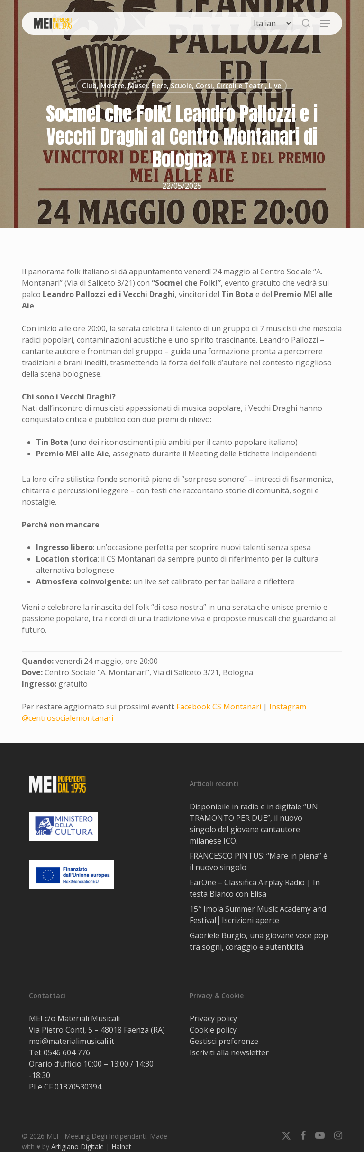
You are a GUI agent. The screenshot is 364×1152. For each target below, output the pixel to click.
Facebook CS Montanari (218, 706)
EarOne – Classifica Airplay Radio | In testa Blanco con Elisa (255, 888)
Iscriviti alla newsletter (229, 1052)
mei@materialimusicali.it (71, 1041)
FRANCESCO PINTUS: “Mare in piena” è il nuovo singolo (259, 861)
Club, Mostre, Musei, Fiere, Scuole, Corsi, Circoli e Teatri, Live (181, 85)
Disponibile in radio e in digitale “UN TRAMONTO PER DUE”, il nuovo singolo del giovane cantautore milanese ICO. (254, 823)
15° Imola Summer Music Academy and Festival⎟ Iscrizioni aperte (258, 914)
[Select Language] (272, 23)
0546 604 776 (67, 1052)
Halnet (121, 1146)
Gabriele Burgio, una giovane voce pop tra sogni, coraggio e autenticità (259, 941)
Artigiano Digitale (77, 1146)
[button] (325, 23)
